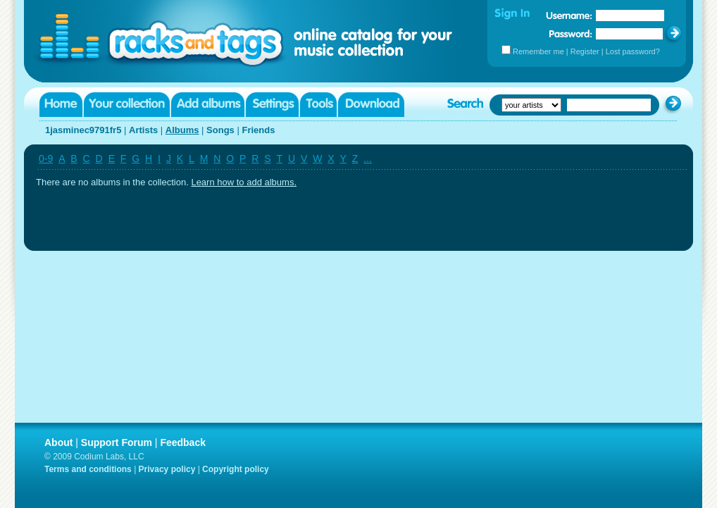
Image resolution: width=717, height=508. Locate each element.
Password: (570, 33)
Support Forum (116, 442)
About (58, 442)
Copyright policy (235, 469)
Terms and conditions (88, 469)
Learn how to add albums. (244, 182)
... (367, 158)
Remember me (538, 51)
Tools (318, 104)
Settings (272, 104)
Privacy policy (167, 469)
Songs (220, 130)
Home (60, 104)
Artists (143, 130)
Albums (182, 130)
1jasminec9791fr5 (83, 130)
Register (585, 51)
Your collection (127, 104)
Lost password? (633, 51)
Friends (258, 130)
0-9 (46, 158)
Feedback (183, 442)
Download (371, 104)
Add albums (207, 104)
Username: (569, 15)
